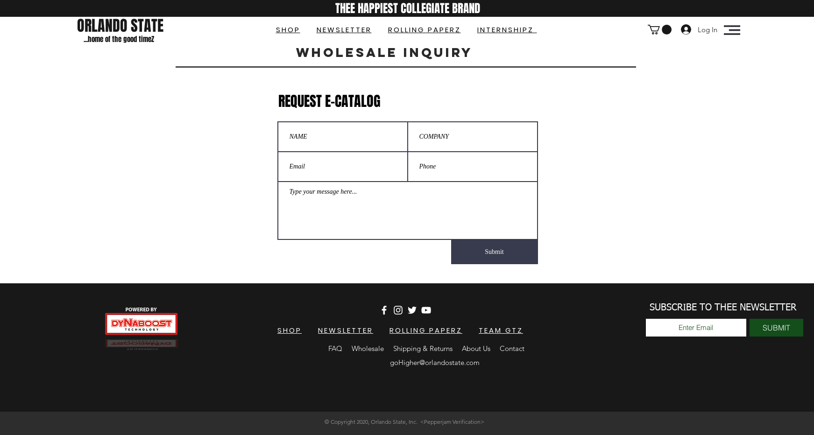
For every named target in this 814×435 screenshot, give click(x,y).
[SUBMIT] (776, 328)
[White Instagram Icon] (398, 310)
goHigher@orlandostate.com (435, 362)
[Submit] (494, 252)
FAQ (335, 348)
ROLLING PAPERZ (424, 30)
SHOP (288, 30)
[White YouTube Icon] (426, 310)
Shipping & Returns (423, 348)
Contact (512, 348)
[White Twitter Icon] (412, 310)
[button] (660, 30)
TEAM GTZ (501, 330)
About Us (476, 348)
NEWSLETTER (344, 30)
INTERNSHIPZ (507, 30)
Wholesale (368, 348)
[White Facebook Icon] (384, 310)
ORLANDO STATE (120, 26)
